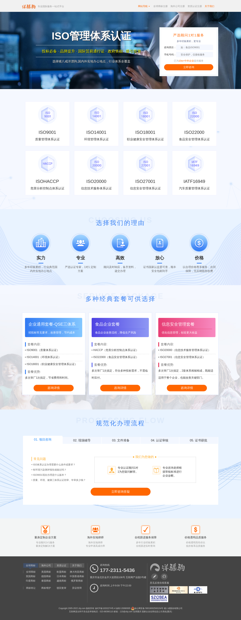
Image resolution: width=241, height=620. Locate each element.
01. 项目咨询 (42, 439)
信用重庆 (137, 611)
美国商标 (46, 571)
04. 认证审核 (159, 440)
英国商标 (30, 576)
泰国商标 (46, 580)
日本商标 (61, 576)
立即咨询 (188, 67)
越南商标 (61, 580)
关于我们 (209, 6)
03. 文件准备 (120, 440)
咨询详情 (53, 388)
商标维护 (46, 588)
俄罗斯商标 (77, 580)
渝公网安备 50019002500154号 (147, 608)
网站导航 (144, 6)
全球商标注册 (160, 6)
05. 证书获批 (198, 440)
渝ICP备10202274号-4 (105, 608)
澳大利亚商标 (77, 571)
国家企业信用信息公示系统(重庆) (157, 611)
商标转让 (31, 588)
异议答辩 (77, 588)
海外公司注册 (177, 6)
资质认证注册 (195, 6)
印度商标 (30, 580)
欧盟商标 (61, 571)
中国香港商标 (77, 576)
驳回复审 (61, 588)
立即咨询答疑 (120, 491)
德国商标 (46, 576)
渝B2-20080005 (123, 608)
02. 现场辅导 (82, 440)
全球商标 (31, 571)
